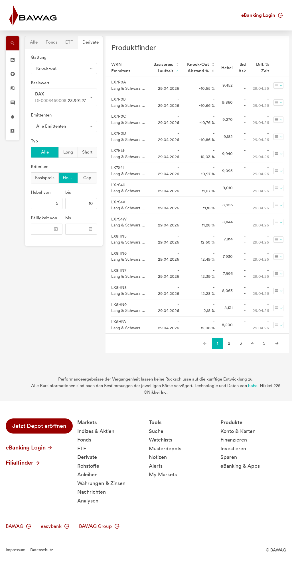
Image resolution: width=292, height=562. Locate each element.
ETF (69, 42)
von (40, 192)
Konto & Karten (238, 431)
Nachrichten (91, 492)
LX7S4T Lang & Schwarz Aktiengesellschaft (128, 170)
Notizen (158, 457)
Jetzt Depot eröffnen (39, 425)
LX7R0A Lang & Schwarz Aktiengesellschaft (128, 85)
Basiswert (40, 82)
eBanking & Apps (240, 466)
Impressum (15, 549)
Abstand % (201, 70)
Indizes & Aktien (95, 431)
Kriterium (39, 166)
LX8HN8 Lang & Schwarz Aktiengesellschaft (128, 290)
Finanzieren (233, 440)
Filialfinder (23, 462)
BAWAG (18, 526)
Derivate (90, 42)
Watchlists (160, 440)
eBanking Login (262, 15)
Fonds (52, 42)
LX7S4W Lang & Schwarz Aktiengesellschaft (128, 222)
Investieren (233, 448)
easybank (55, 526)
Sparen (228, 457)
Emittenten (41, 115)
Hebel (68, 177)
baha (252, 385)
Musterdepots (165, 448)
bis (68, 192)
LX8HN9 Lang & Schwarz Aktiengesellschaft (128, 307)
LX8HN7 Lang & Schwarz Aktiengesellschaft (128, 273)
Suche (156, 431)
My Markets (163, 474)
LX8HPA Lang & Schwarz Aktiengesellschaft (128, 324)
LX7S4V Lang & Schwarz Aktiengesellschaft (128, 205)
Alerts (156, 466)
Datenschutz (41, 549)
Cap (87, 177)
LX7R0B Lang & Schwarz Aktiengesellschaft (128, 102)
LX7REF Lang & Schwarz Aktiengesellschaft (128, 153)
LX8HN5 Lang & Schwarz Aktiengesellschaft (128, 239)
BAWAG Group (99, 526)
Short (87, 152)
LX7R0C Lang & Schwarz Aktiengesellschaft (128, 119)
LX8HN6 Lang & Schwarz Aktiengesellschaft (128, 256)
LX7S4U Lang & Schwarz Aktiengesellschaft (128, 188)
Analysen (87, 501)
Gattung (38, 57)
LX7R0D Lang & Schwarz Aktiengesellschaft (128, 136)
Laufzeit (168, 70)
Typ (34, 141)
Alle (34, 42)
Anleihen (87, 474)
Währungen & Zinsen (101, 483)
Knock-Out (201, 64)
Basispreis (44, 177)
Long (68, 152)
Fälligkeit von (44, 217)
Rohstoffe (88, 466)
